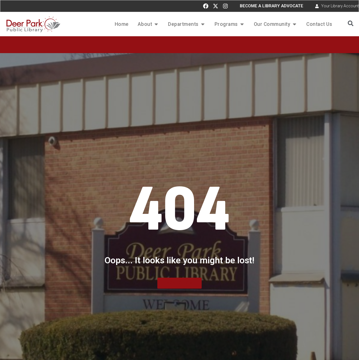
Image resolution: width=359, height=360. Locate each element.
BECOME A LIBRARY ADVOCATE (271, 5)
